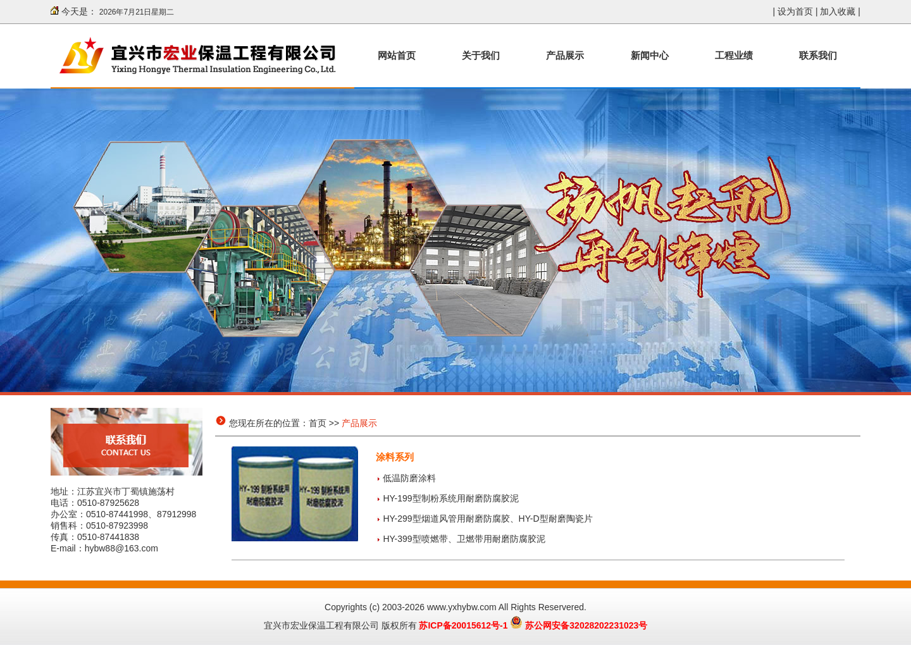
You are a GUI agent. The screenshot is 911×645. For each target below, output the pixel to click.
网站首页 (397, 55)
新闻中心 (650, 55)
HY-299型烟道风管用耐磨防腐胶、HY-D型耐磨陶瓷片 (487, 518)
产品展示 (565, 55)
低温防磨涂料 (409, 478)
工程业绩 (734, 55)
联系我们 (818, 55)
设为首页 (795, 11)
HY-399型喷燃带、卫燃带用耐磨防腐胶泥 (464, 539)
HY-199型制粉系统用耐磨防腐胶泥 (450, 498)
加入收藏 (837, 11)
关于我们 (481, 55)
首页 (317, 423)
